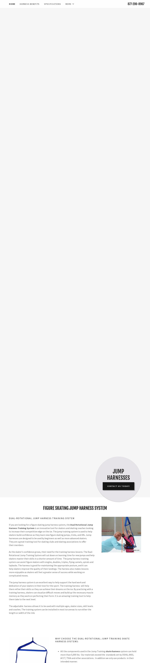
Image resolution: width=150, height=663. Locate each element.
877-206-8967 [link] (136, 4)
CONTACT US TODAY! (118, 486)
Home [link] (12, 4)
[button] (70, 4)
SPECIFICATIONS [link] (52, 4)
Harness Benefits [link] (30, 4)
